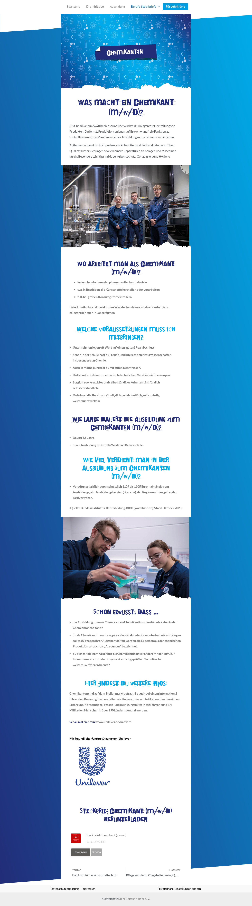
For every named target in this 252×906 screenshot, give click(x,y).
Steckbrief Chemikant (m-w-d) (106, 835)
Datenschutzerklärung (65, 889)
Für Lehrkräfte (175, 6)
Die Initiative (95, 6)
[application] (158, 7)
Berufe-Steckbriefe (145, 7)
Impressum (88, 889)
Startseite (73, 6)
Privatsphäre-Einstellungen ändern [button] (179, 889)
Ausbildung (117, 6)
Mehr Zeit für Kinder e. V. (134, 899)
